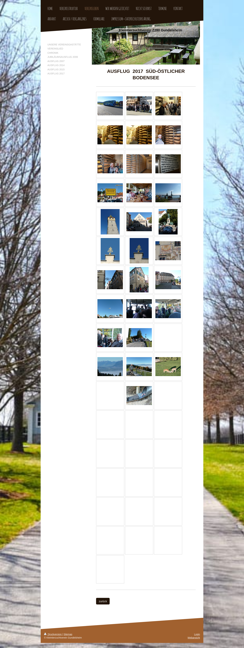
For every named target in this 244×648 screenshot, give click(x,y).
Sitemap (68, 634)
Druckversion (53, 634)
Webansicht (194, 637)
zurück (103, 601)
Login (197, 634)
